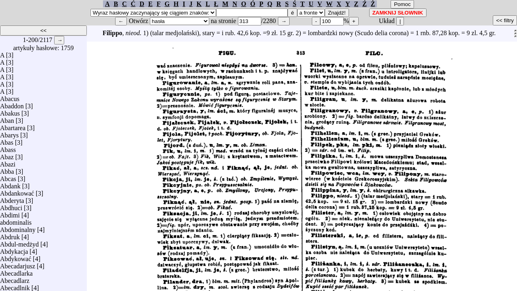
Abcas (8, 176)
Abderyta (12, 198)
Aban (7, 118)
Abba (7, 169)
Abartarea (12, 125)
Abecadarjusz (17, 264)
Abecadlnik (15, 286)
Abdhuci (11, 205)
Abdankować (17, 191)
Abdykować (15, 256)
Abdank (10, 184)
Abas (6, 140)
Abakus (10, 111)
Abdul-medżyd (19, 242)
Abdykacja (14, 249)
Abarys (9, 133)
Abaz (7, 155)
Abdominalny (18, 227)
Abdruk (10, 235)
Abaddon (12, 104)
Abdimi (10, 213)
